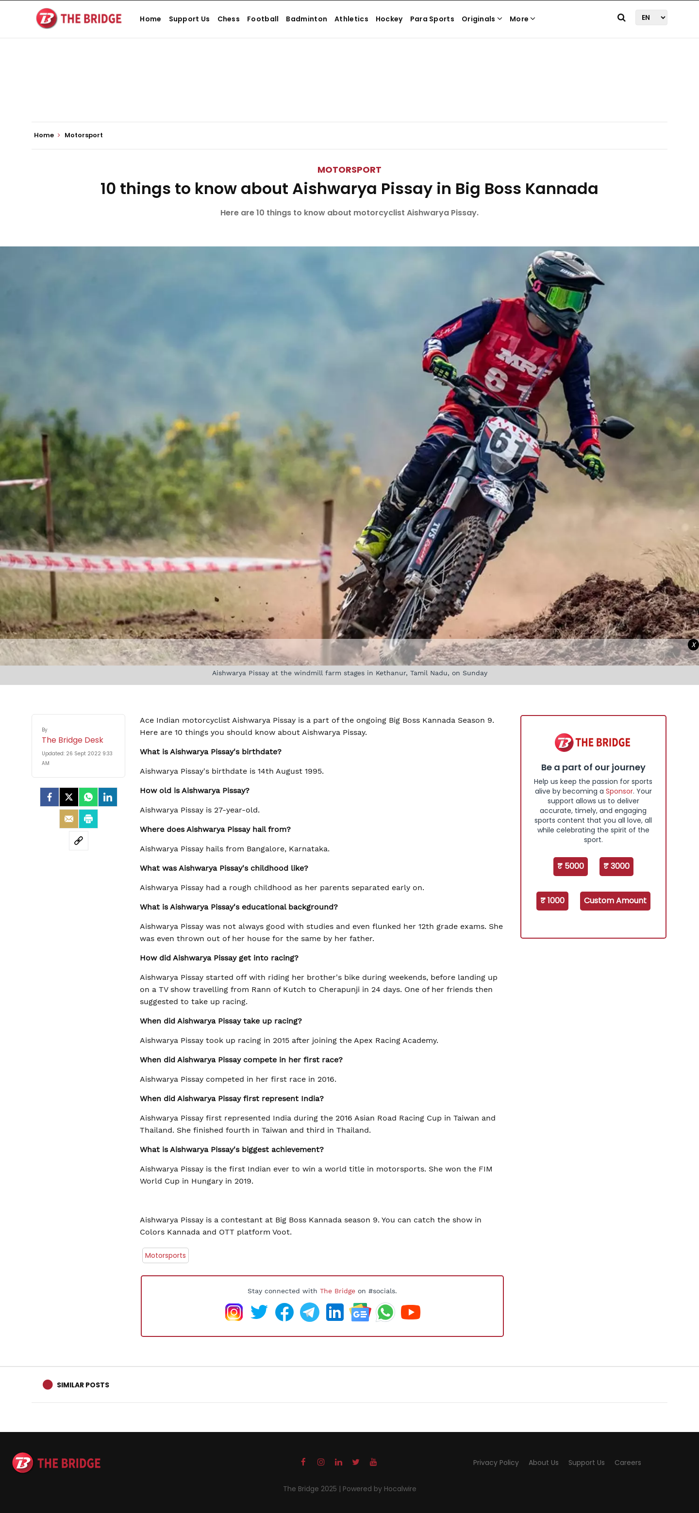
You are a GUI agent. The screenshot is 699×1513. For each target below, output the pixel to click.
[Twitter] (69, 797)
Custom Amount (615, 900)
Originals (482, 19)
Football (263, 19)
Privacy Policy (496, 1462)
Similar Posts (83, 1385)
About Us (544, 1462)
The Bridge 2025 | (313, 1489)
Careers (628, 1462)
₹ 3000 (616, 866)
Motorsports (165, 1255)
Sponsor (619, 791)
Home (150, 19)
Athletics (351, 19)
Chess (228, 19)
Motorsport (349, 169)
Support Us (189, 19)
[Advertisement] (349, 92)
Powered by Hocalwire (379, 1489)
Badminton (306, 19)
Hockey (389, 19)
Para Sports (432, 19)
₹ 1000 (552, 900)
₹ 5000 (570, 866)
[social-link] (78, 840)
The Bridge (337, 1291)
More (523, 19)
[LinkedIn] (107, 797)
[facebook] (49, 797)
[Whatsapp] (88, 797)
